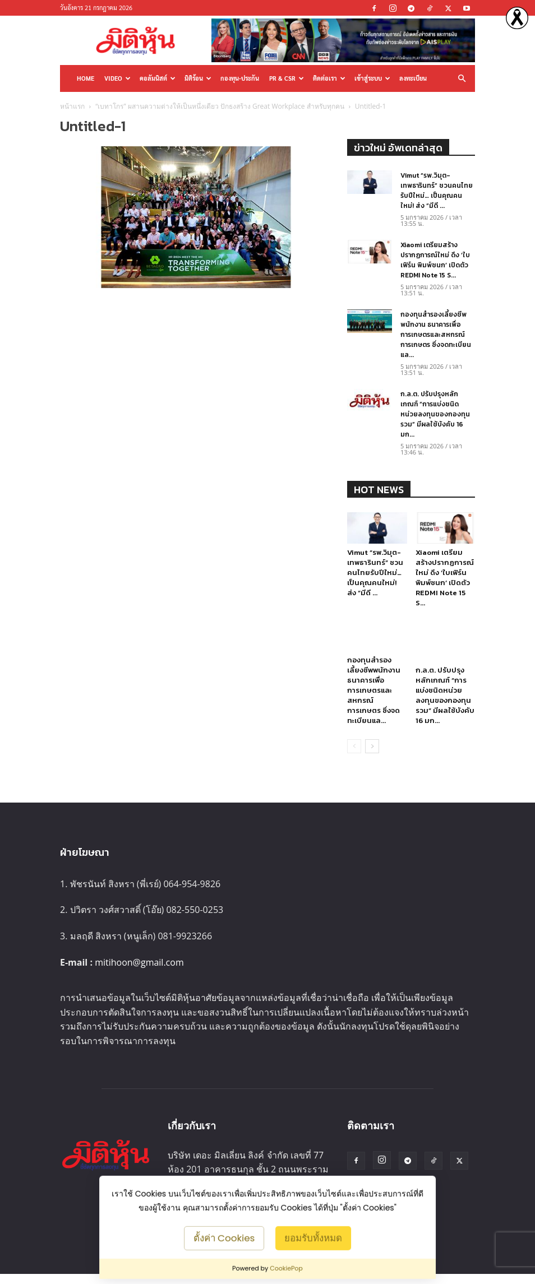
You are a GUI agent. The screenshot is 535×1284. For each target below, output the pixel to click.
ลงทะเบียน (413, 78)
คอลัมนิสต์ (158, 78)
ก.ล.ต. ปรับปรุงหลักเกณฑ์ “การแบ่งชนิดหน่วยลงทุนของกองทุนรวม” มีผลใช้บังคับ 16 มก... (435, 414)
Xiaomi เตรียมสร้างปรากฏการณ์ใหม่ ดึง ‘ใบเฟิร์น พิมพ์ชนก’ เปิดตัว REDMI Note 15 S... (435, 260)
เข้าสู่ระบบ (372, 78)
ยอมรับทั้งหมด (313, 1237)
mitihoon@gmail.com (139, 972)
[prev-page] (354, 756)
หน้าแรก (72, 106)
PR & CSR (286, 78)
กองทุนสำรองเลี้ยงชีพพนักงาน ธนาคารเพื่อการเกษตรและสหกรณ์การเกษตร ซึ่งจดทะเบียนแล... (435, 334)
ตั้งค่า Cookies (224, 1237)
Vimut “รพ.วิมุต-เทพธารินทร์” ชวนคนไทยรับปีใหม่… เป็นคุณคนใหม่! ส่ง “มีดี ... (436, 190)
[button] (461, 78)
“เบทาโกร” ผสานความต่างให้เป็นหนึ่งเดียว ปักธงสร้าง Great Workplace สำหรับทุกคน (219, 106)
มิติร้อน (198, 78)
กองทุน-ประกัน (239, 78)
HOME (85, 78)
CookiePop (286, 1268)
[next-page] (372, 756)
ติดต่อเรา (329, 78)
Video (117, 78)
